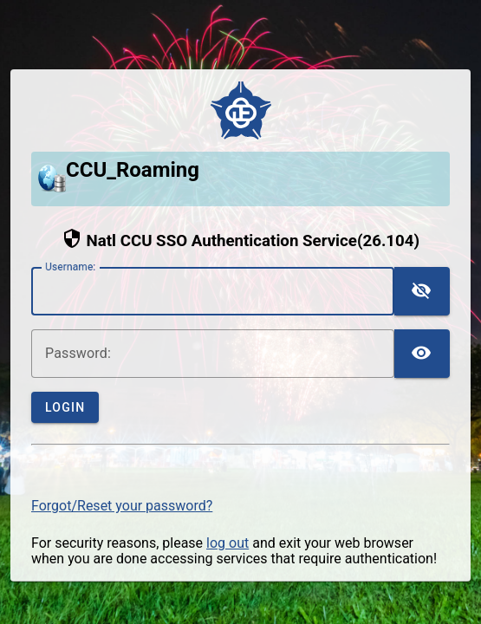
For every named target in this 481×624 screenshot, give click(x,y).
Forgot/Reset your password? (121, 505)
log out (227, 543)
